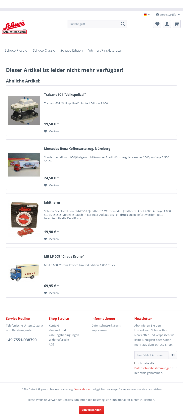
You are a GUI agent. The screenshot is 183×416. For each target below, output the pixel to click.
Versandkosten (83, 389)
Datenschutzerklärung (106, 325)
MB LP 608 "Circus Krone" (64, 256)
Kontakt (54, 325)
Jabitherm (52, 202)
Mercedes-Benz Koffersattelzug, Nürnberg (77, 149)
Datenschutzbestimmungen (152, 368)
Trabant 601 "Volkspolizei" (65, 95)
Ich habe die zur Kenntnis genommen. (155, 368)
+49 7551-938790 (21, 339)
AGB (51, 344)
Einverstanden (91, 410)
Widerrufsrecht (59, 339)
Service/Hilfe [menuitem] (166, 15)
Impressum (99, 330)
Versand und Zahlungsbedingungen (64, 332)
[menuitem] (97, 24)
